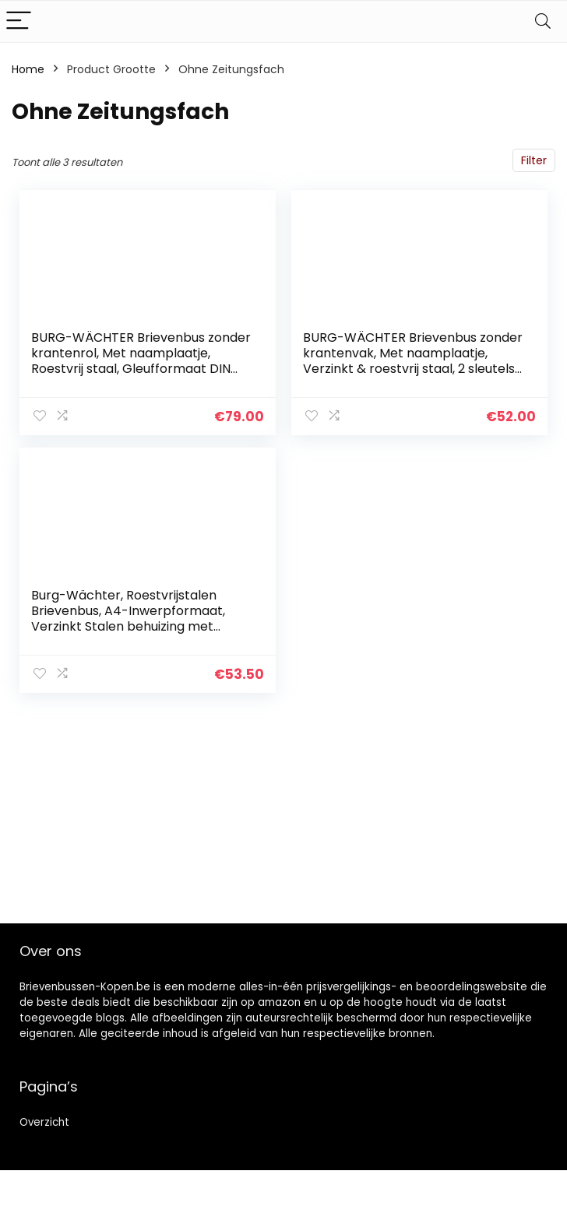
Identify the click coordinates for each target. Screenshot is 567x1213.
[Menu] (18, 21)
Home (28, 69)
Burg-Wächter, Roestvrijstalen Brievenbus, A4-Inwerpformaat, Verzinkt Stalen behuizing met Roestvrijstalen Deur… (128, 618)
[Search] (543, 21)
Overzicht (44, 1122)
